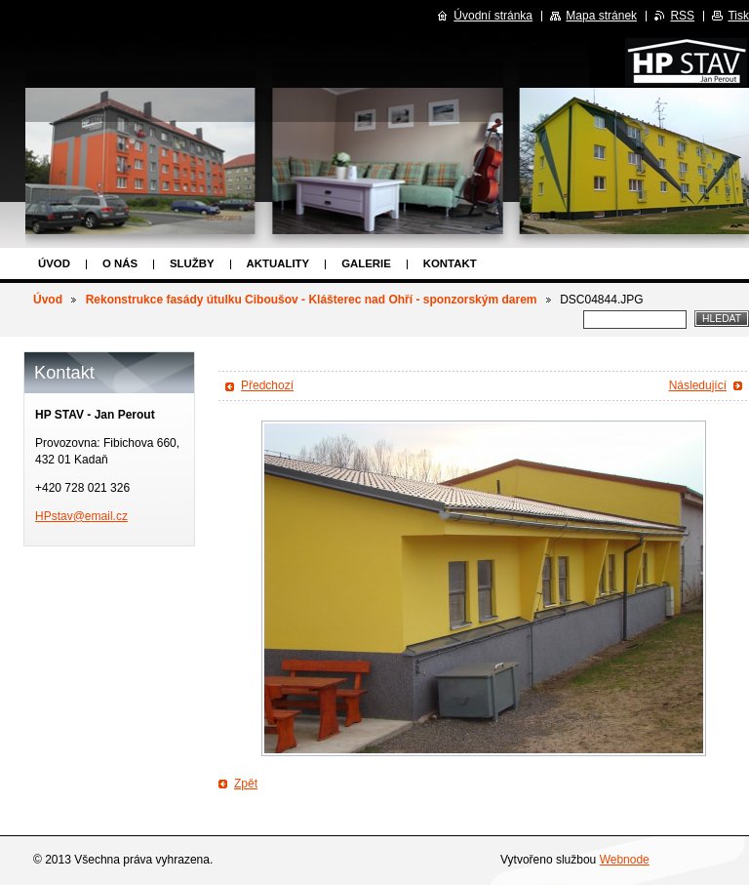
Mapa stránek (601, 15)
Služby (192, 263)
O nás (120, 263)
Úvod (54, 263)
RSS (682, 15)
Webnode (625, 859)
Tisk (738, 15)
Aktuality (278, 263)
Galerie (366, 263)
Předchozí (267, 385)
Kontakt (450, 263)
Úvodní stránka (492, 15)
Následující (698, 385)
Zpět (245, 783)
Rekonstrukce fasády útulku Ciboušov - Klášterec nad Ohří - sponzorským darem (311, 299)
